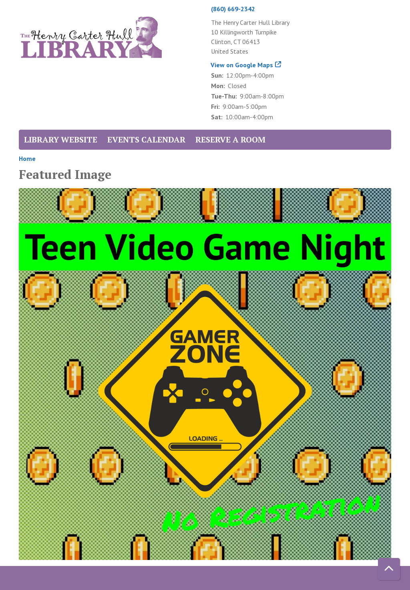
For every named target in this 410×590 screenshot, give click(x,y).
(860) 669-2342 (233, 9)
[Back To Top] (389, 569)
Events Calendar (146, 139)
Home (27, 159)
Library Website (60, 139)
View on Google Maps (242, 65)
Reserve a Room (230, 139)
